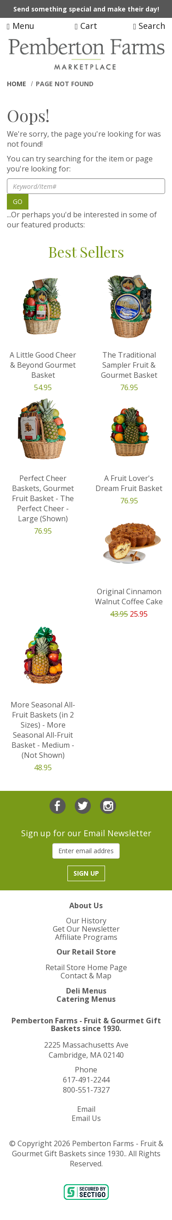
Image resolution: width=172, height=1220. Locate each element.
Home (16, 83)
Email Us (86, 1118)
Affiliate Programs (86, 937)
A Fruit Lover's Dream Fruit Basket (128, 483)
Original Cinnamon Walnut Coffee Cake (129, 596)
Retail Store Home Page (86, 967)
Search (149, 25)
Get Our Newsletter (86, 929)
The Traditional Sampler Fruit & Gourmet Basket (129, 365)
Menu (20, 25)
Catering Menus (86, 999)
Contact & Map (86, 976)
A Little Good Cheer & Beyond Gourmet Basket (43, 365)
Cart (86, 25)
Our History (86, 920)
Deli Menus (86, 991)
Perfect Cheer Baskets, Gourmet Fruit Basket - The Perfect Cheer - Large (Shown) (43, 498)
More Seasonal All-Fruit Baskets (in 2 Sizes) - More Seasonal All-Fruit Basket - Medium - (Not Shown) (43, 730)
